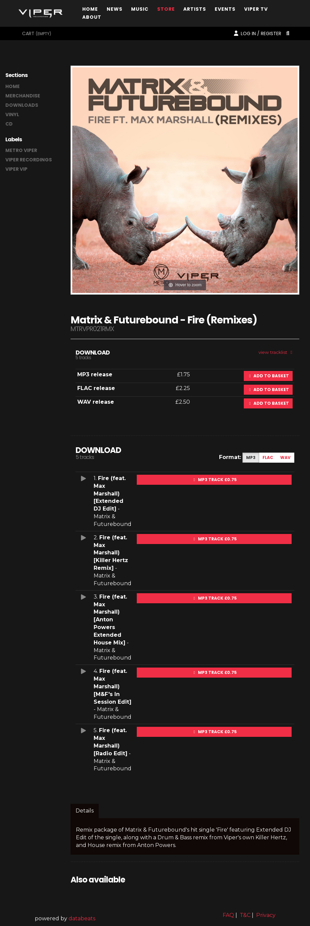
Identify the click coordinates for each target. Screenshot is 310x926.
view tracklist (276, 352)
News (114, 10)
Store (166, 10)
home (12, 86)
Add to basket (268, 376)
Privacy (266, 915)
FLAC (268, 457)
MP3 (250, 457)
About (91, 18)
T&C (245, 915)
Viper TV (256, 10)
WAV (285, 457)
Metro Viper (21, 150)
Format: (230, 457)
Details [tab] (85, 810)
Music (139, 10)
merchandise (22, 95)
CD (9, 124)
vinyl (12, 114)
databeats (82, 918)
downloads (21, 105)
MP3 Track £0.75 (214, 479)
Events (225, 10)
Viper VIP (16, 169)
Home (90, 10)
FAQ (228, 915)
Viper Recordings (28, 159)
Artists (194, 10)
